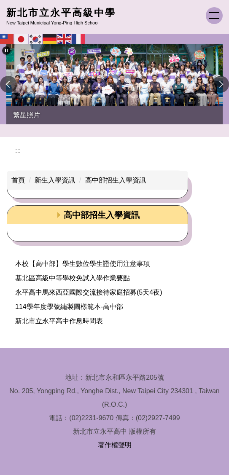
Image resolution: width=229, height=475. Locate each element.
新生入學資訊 (55, 180)
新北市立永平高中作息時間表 (59, 321)
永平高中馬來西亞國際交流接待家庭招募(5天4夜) (88, 292)
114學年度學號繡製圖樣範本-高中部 (69, 306)
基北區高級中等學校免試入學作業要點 (72, 278)
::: (18, 150)
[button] (6, 50)
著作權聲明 (115, 444)
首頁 (18, 180)
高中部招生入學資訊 (115, 180)
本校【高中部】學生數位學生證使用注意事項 (82, 263)
